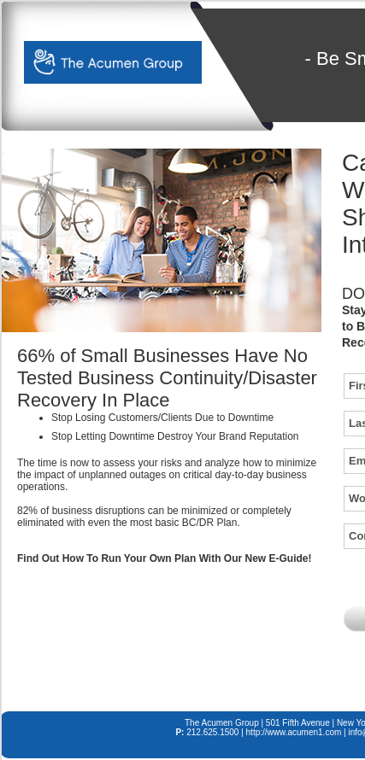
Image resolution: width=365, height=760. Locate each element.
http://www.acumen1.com (294, 732)
